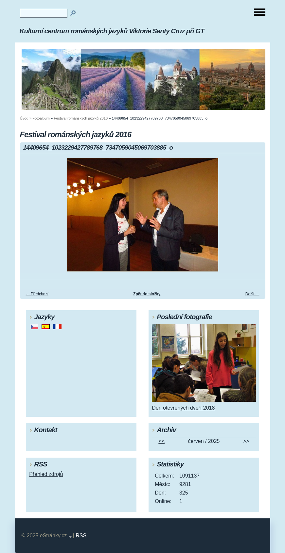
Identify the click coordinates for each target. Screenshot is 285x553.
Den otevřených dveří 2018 (183, 408)
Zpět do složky (146, 294)
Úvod (24, 118)
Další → (252, 294)
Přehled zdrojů (46, 474)
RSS (81, 535)
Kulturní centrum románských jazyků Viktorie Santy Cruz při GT (112, 31)
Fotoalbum (41, 118)
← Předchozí (37, 294)
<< (161, 441)
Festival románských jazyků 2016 (81, 118)
